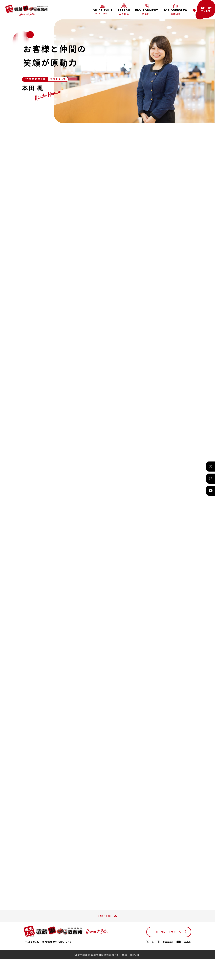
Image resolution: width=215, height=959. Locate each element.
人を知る (124, 12)
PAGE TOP (105, 916)
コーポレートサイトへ (168, 932)
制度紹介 (147, 12)
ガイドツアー (103, 12)
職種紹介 (175, 12)
